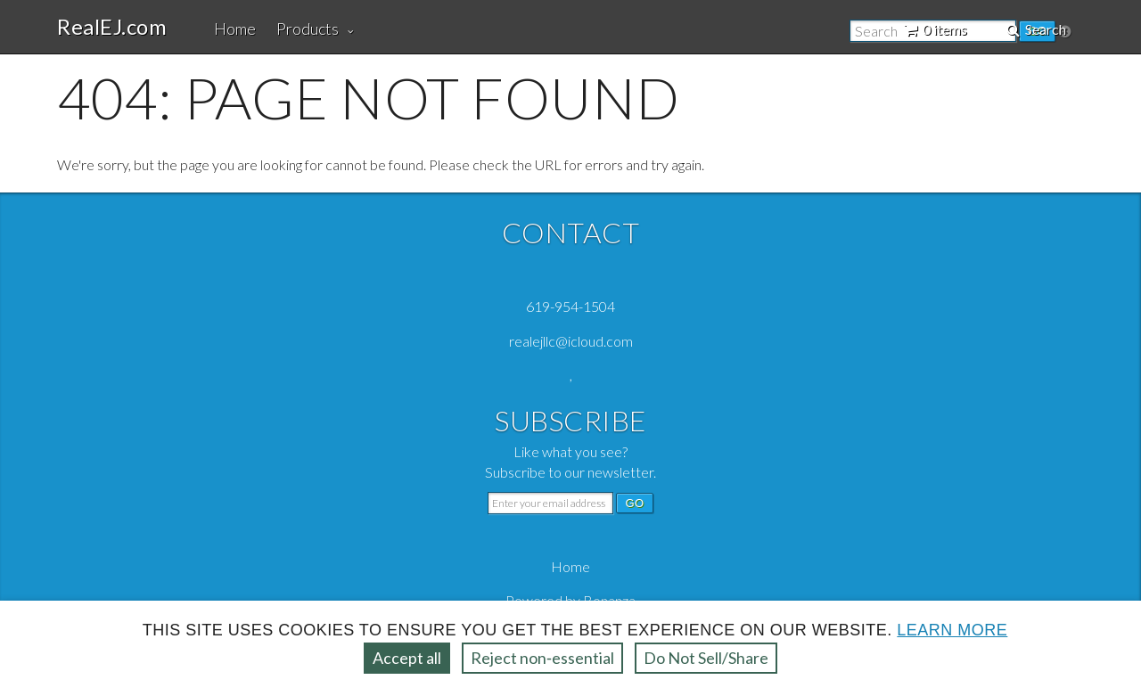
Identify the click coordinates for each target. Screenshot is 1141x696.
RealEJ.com (112, 26)
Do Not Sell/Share (706, 657)
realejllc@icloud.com (571, 340)
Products (307, 28)
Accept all (407, 657)
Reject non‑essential (542, 657)
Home (235, 28)
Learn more (952, 630)
